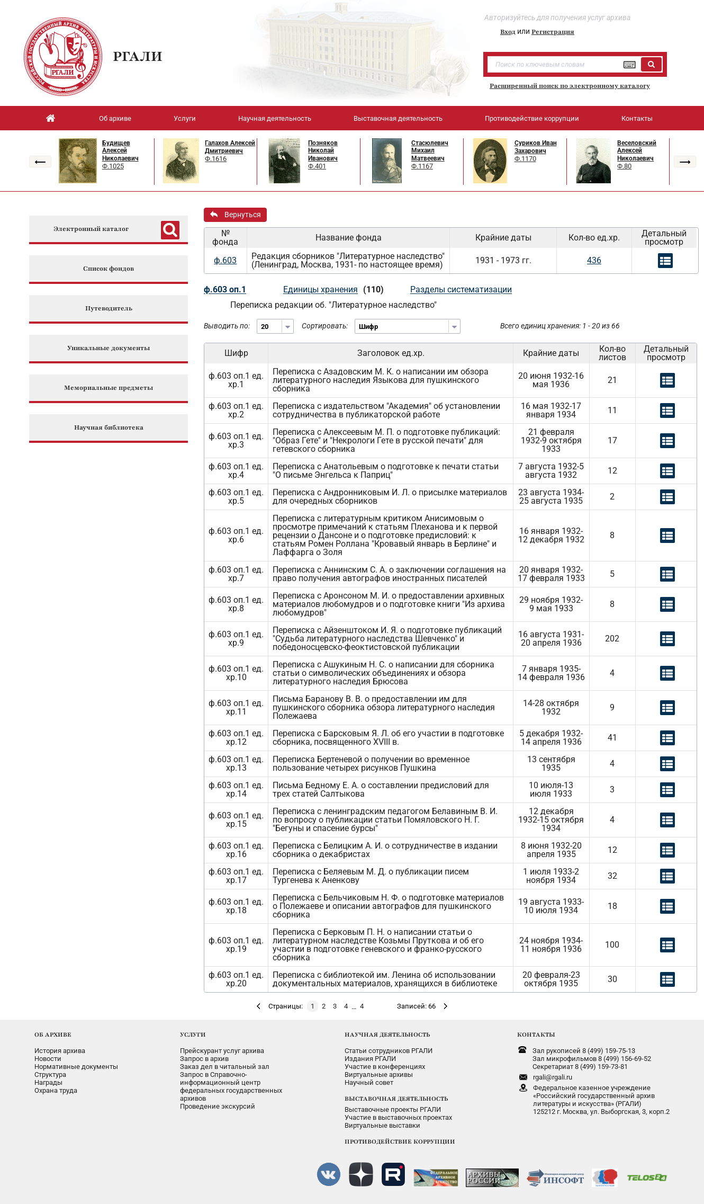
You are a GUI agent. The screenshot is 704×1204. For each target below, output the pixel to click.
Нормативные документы (76, 1067)
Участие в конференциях (385, 1067)
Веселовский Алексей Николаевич (636, 150)
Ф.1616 (216, 159)
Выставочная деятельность (398, 118)
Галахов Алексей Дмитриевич (230, 147)
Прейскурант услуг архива (222, 1051)
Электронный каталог (91, 229)
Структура (50, 1074)
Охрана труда (55, 1090)
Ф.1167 (422, 166)
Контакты (637, 118)
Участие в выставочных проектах (398, 1117)
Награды (48, 1082)
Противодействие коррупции (532, 118)
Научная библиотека (108, 428)
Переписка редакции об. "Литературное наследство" (333, 305)
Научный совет (369, 1082)
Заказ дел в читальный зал (224, 1067)
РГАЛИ (138, 56)
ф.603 (225, 260)
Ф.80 (624, 166)
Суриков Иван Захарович (536, 147)
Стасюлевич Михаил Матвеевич (429, 150)
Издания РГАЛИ (370, 1059)
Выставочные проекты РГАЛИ (393, 1109)
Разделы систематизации (461, 289)
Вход (508, 32)
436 (594, 260)
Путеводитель (108, 309)
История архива (59, 1051)
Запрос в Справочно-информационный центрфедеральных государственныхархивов (231, 1086)
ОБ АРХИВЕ (52, 1034)
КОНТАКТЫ (536, 1034)
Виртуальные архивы (379, 1074)
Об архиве (115, 118)
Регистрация (552, 32)
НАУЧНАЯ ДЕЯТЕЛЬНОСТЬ (387, 1034)
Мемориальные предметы (108, 388)
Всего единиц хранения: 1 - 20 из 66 (560, 326)
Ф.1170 (525, 159)
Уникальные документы (108, 348)
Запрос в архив (204, 1059)
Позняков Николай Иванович (323, 150)
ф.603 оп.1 (225, 289)
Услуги (185, 118)
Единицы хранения (320, 289)
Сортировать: (325, 326)
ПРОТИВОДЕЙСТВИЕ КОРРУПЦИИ (400, 1141)
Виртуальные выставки (382, 1125)
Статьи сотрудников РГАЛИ (388, 1051)
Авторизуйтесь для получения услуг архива (557, 17)
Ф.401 (317, 166)
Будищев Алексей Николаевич (120, 150)
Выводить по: (227, 326)
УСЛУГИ (193, 1034)
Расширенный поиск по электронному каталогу (570, 86)
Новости (47, 1059)
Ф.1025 (113, 166)
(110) (373, 289)
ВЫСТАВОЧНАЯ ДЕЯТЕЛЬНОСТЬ (396, 1098)
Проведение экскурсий (217, 1106)
